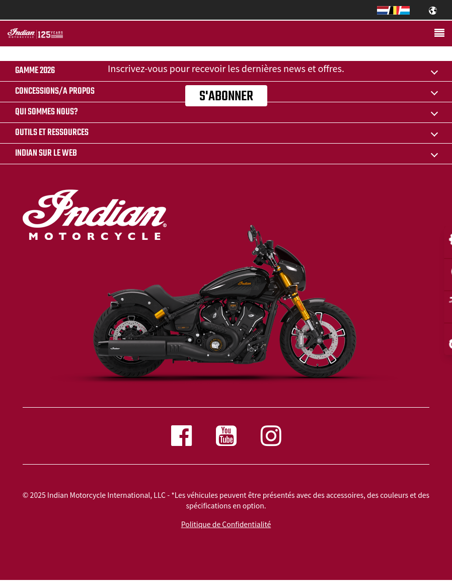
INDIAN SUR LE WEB (46, 153)
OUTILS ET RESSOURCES (52, 132)
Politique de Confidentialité (226, 524)
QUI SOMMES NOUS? (46, 112)
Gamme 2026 (35, 70)
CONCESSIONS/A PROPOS (55, 91)
